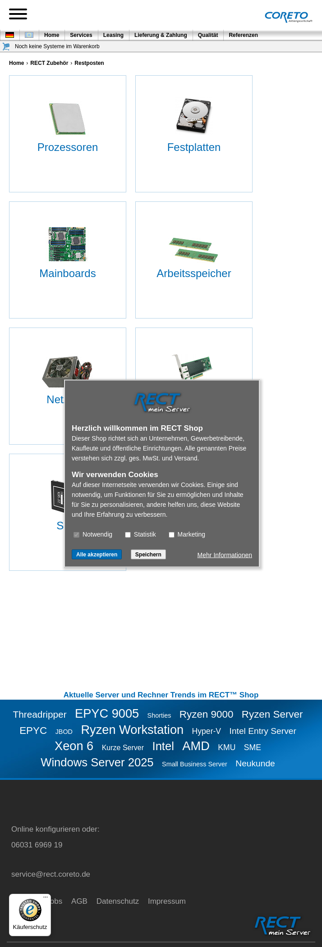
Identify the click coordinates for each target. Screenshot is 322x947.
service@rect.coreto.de (50, 874)
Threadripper (40, 714)
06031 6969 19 (36, 845)
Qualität (208, 35)
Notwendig (93, 534)
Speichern (148, 554)
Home (51, 35)
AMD (195, 746)
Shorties (159, 715)
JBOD (64, 731)
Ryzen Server (272, 714)
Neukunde (255, 763)
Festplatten (194, 147)
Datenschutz (118, 901)
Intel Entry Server (263, 731)
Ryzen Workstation (132, 730)
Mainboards (67, 273)
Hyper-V (206, 731)
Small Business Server (194, 764)
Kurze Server (123, 747)
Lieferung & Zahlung (160, 35)
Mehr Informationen (225, 555)
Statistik (140, 534)
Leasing (113, 35)
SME (252, 747)
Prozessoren (67, 147)
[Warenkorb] (6, 46)
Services (81, 35)
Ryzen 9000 (206, 714)
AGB (79, 901)
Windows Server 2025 (97, 762)
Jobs (54, 901)
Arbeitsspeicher (193, 273)
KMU (226, 747)
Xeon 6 (74, 746)
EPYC (33, 730)
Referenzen (243, 35)
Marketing (187, 534)
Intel (163, 746)
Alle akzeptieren (96, 554)
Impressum (167, 901)
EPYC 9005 (107, 713)
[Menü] (45, 899)
